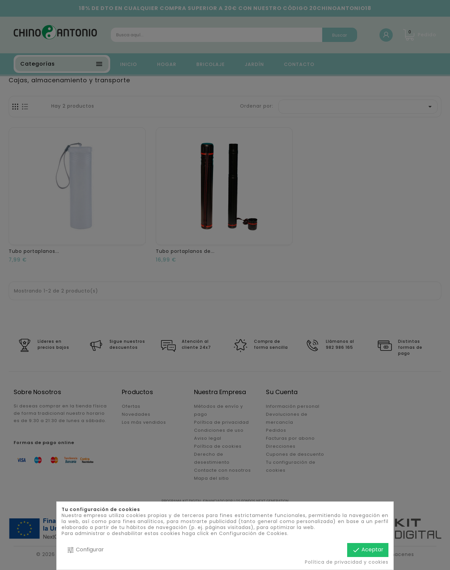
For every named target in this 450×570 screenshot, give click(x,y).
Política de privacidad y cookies (346, 562)
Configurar (85, 550)
